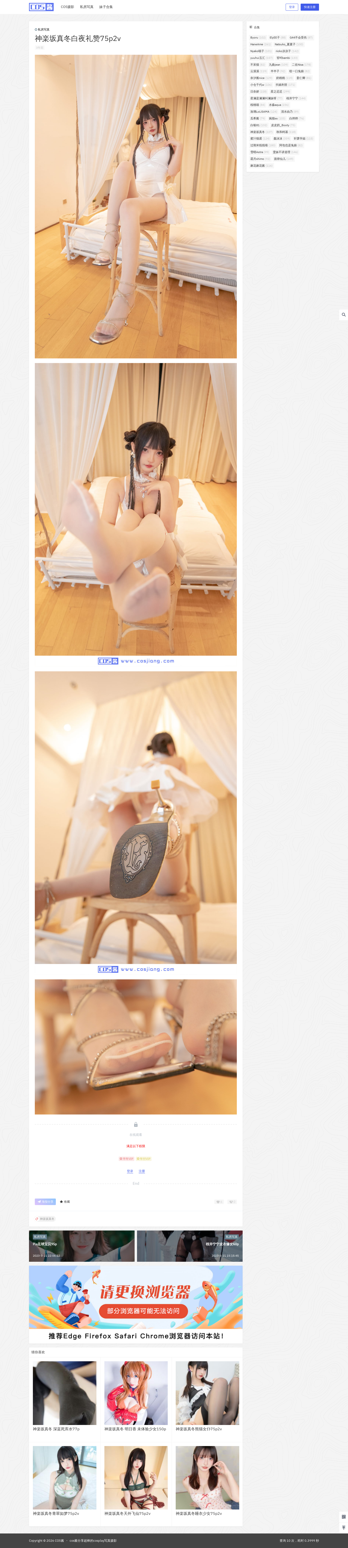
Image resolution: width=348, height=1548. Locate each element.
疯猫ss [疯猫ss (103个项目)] (277, 118)
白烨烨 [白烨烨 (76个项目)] (296, 118)
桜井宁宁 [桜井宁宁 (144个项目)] (296, 98)
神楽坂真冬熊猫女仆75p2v (199, 1428)
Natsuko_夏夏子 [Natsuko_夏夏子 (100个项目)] (289, 44)
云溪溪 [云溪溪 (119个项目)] (258, 71)
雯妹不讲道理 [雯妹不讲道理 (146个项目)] (285, 152)
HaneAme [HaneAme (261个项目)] (260, 44)
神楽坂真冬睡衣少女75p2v (199, 1513)
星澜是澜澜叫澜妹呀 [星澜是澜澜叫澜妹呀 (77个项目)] (266, 98)
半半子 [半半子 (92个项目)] (278, 71)
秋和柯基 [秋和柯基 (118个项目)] (286, 132)
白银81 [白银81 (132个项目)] (258, 125)
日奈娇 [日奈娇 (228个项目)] (258, 91)
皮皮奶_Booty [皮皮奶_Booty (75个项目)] (283, 125)
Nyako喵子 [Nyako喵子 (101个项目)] (261, 51)
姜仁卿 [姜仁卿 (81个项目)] (304, 78)
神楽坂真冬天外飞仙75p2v (127, 1513)
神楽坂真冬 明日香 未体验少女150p (135, 1428)
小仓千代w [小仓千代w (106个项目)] (261, 84)
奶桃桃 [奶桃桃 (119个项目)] (284, 78)
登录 (292, 7)
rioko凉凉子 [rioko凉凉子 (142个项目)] (287, 51)
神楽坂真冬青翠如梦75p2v (56, 1513)
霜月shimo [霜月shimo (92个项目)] (260, 159)
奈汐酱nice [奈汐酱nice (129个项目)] (261, 78)
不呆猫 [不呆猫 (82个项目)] (257, 64)
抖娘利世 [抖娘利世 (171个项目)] (285, 84)
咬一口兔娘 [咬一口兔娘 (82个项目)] (299, 71)
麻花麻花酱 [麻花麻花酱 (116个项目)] (261, 165)
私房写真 (42, 29)
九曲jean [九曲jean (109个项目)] (278, 64)
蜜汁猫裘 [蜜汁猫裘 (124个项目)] (260, 138)
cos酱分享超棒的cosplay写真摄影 (93, 1541)
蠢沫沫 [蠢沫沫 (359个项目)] (282, 138)
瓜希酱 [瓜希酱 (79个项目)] (257, 118)
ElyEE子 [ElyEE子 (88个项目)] (278, 37)
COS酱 (59, 1541)
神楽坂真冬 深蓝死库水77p (56, 1428)
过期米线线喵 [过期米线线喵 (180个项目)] (263, 145)
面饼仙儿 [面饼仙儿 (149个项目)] (283, 159)
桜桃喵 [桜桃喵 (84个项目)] (257, 105)
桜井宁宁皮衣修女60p (222, 1244)
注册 (142, 1171)
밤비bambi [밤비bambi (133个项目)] (287, 58)
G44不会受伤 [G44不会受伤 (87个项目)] (301, 37)
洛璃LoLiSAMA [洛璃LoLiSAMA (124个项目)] (263, 111)
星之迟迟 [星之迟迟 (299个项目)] (280, 91)
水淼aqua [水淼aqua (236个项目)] (279, 105)
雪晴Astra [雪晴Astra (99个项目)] (259, 152)
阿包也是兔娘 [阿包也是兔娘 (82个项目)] (291, 145)
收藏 (64, 1202)
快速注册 (310, 7)
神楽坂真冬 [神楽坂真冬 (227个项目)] (261, 132)
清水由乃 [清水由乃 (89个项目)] (290, 111)
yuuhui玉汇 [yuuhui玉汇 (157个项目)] (261, 58)
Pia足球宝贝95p (45, 1244)
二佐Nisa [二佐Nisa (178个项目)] (301, 64)
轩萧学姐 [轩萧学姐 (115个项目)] (303, 138)
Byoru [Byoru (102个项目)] (258, 37)
